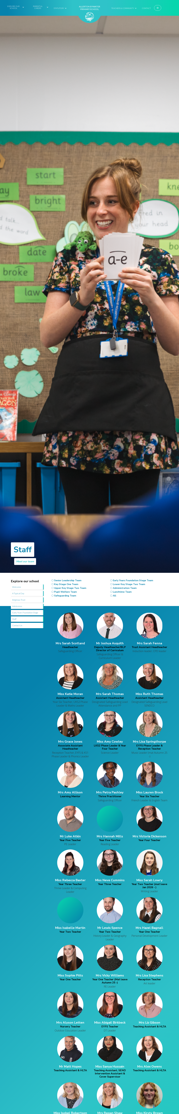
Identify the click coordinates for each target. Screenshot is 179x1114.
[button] (14, 7)
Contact (146, 8)
